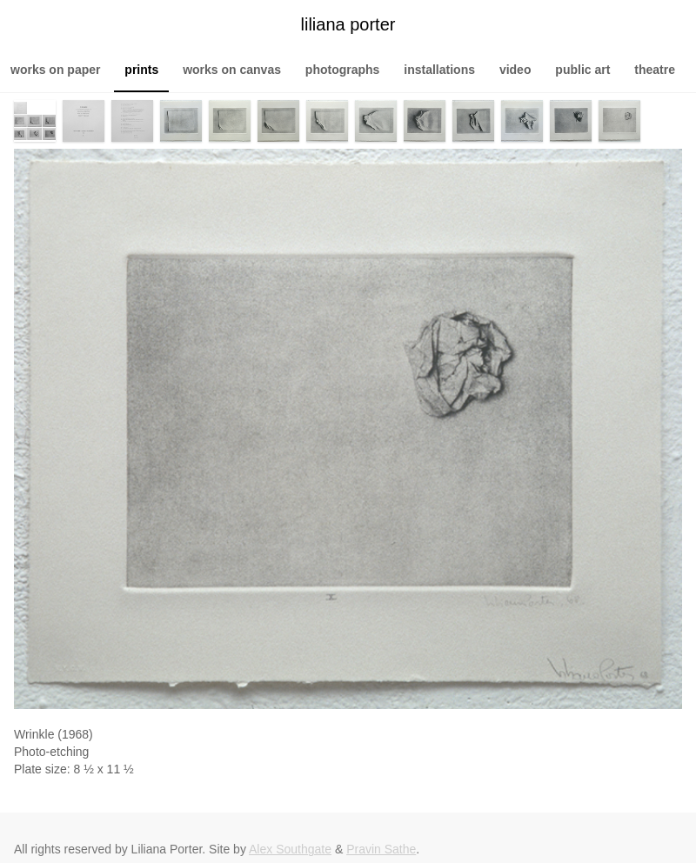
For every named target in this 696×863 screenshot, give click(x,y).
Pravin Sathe (381, 849)
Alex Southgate (290, 849)
